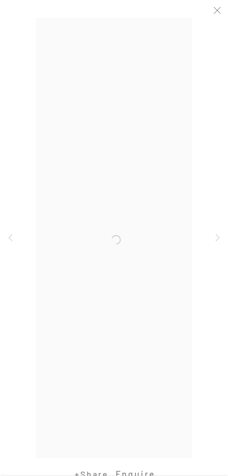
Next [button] (217, 238)
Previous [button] (10, 238)
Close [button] (220, 12)
